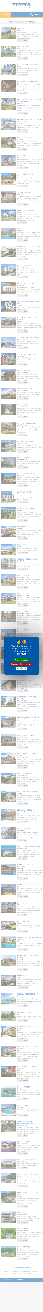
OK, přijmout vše (21, 660)
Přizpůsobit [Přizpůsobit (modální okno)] (21, 668)
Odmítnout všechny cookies (21, 664)
